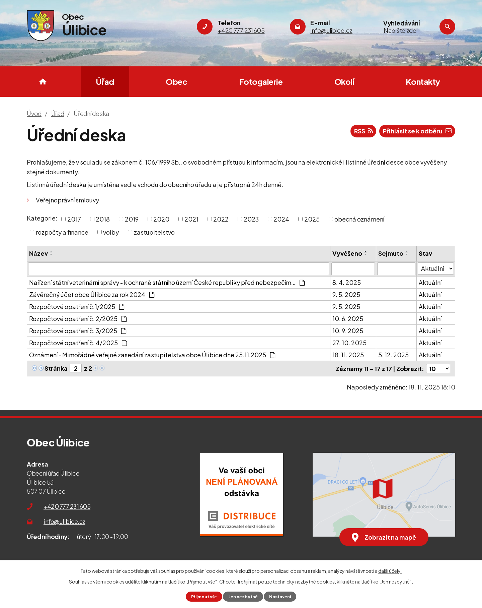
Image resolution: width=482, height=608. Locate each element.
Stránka (56, 368)
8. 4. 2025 (346, 282)
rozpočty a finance (62, 232)
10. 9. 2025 (347, 331)
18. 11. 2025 (348, 355)
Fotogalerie (261, 81)
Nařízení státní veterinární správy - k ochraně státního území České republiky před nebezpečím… (167, 282)
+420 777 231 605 (67, 506)
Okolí (344, 81)
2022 (221, 219)
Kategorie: (42, 218)
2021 (191, 219)
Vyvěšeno (347, 253)
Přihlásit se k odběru (417, 131)
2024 (281, 219)
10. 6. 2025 (347, 318)
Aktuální (430, 282)
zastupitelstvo (154, 232)
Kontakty (423, 81)
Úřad (105, 81)
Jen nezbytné (243, 596)
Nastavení (280, 596)
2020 (161, 219)
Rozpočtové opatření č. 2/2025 (78, 318)
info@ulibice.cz (64, 521)
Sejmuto (390, 253)
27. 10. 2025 (349, 343)
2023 (251, 219)
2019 (132, 219)
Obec (176, 81)
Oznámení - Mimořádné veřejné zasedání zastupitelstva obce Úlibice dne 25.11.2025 (152, 355)
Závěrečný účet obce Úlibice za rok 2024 (91, 294)
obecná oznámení (359, 219)
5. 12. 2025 (393, 355)
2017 (74, 219)
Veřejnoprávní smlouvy (67, 200)
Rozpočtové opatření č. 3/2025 (77, 331)
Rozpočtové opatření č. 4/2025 (78, 343)
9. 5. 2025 (346, 294)
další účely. (390, 571)
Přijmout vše (204, 596)
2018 (103, 219)
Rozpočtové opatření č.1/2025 (76, 306)
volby (111, 232)
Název (38, 253)
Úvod (43, 81)
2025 (312, 219)
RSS (363, 131)
